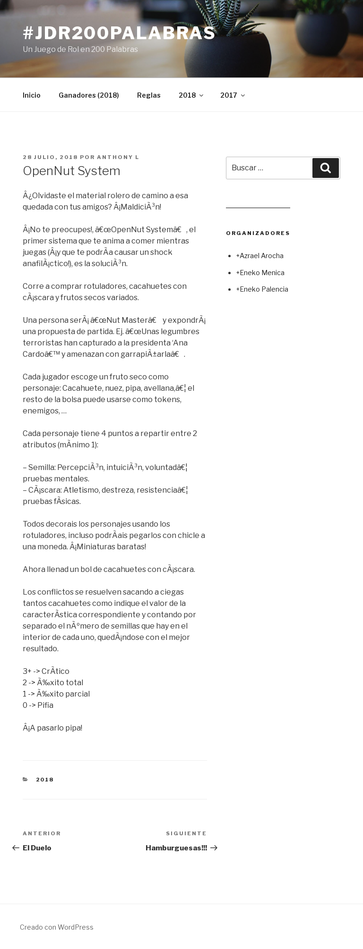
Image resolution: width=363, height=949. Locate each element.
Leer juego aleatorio (258, 204)
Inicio (32, 95)
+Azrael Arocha (260, 256)
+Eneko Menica (260, 273)
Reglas (149, 95)
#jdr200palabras (119, 33)
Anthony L (118, 157)
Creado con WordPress (57, 927)
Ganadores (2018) (89, 95)
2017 (233, 95)
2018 (192, 95)
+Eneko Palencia (262, 289)
